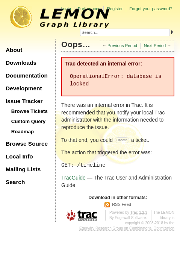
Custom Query (28, 121)
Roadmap (22, 131)
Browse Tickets (29, 111)
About (14, 50)
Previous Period (122, 45)
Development (24, 88)
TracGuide (73, 178)
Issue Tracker (24, 101)
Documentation (27, 75)
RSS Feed (121, 204)
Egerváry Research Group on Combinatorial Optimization (126, 228)
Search (15, 182)
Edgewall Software (130, 218)
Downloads (21, 62)
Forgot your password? (150, 8)
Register (115, 8)
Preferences (89, 8)
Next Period (155, 45)
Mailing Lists (23, 169)
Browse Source (27, 143)
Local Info (19, 156)
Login (66, 8)
